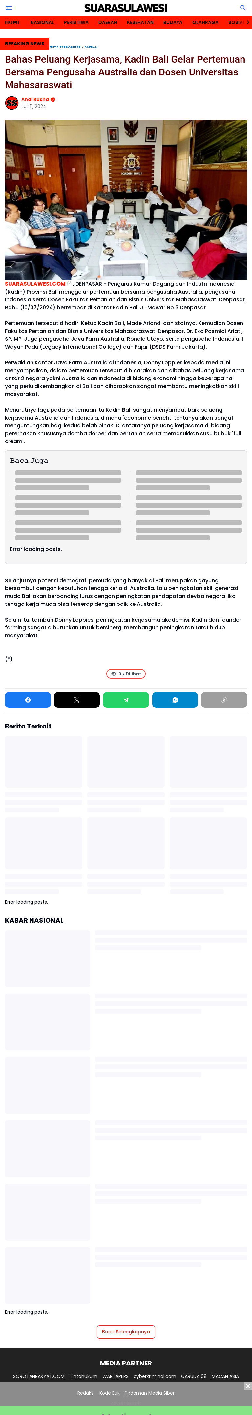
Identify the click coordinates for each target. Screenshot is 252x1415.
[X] (77, 700)
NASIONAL (42, 22)
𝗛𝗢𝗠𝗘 (13, 22)
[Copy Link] (224, 700)
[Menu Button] (8, 7)
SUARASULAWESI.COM (35, 284)
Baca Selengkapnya (126, 1331)
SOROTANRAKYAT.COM (39, 1376)
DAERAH (107, 22)
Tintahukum (83, 1376)
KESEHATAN (140, 22)
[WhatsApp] (175, 700)
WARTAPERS (115, 1376)
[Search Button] (243, 7)
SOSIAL (236, 22)
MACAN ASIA (225, 1376)
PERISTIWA (76, 22)
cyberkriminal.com (155, 1376)
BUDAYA (172, 22)
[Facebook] (28, 700)
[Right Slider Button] (245, 22)
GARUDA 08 (194, 1376)
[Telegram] (126, 700)
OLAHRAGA (205, 22)
